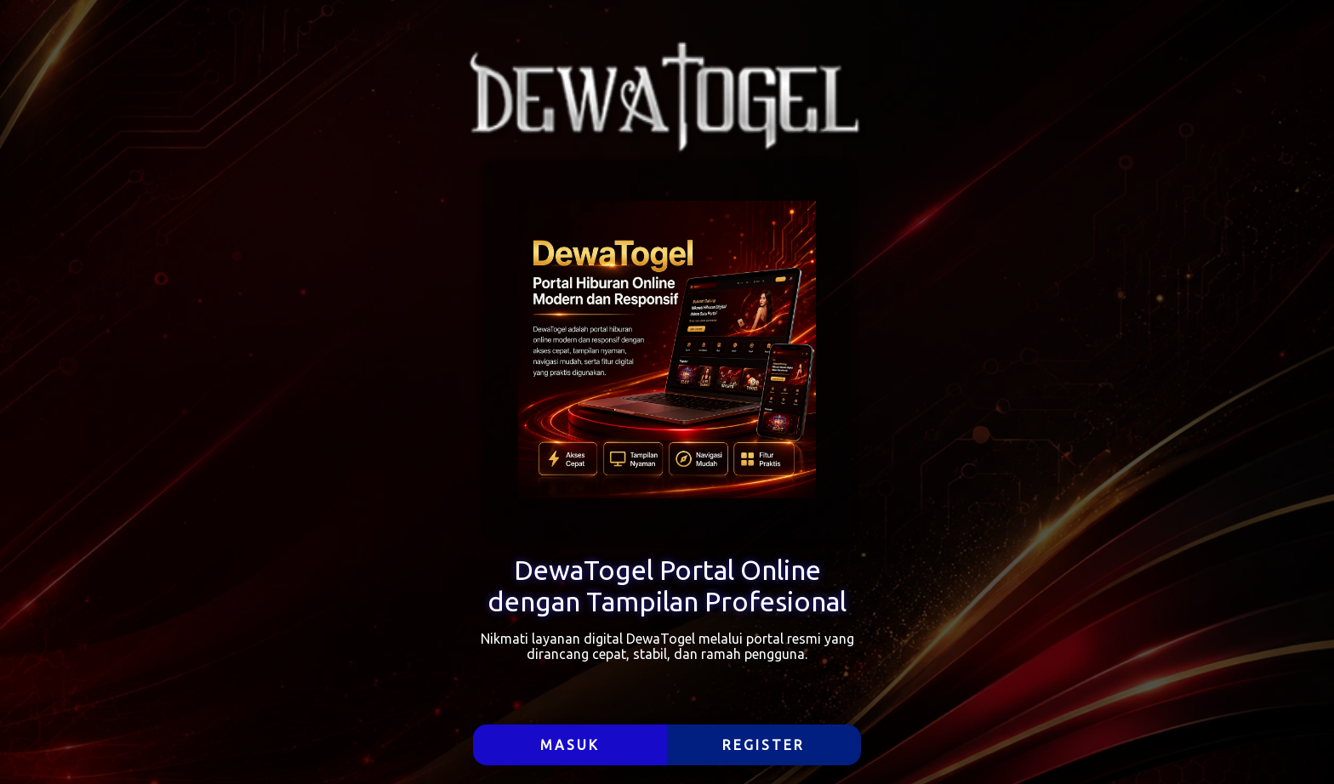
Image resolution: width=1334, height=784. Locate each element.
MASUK (570, 745)
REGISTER (763, 745)
